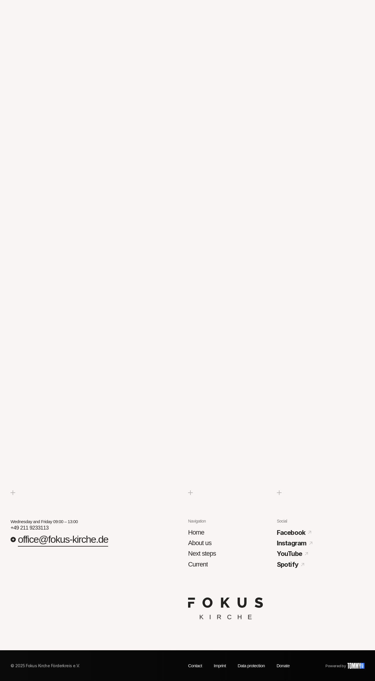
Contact (195, 665)
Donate (283, 665)
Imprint (220, 665)
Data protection (251, 665)
